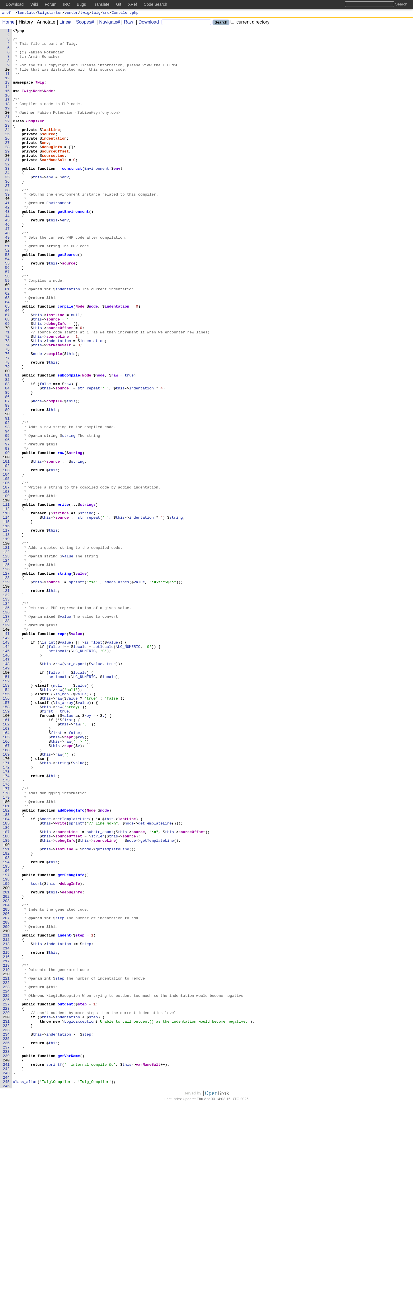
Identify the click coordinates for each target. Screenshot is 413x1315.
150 (6, 801)
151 (6, 806)
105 (6, 568)
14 (7, 98)
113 (6, 610)
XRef (132, 4)
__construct (70, 196)
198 (6, 1049)
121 (6, 651)
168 (6, 894)
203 (6, 1075)
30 (7, 181)
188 (6, 998)
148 (6, 791)
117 (6, 631)
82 (7, 450)
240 (6, 1266)
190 (6, 1008)
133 (6, 713)
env (45, 165)
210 (6, 1111)
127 (6, 682)
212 (6, 1122)
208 (6, 1101)
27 (7, 165)
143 (6, 765)
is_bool (63, 827)
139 (6, 744)
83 (7, 455)
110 (6, 594)
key (88, 853)
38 (7, 222)
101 (6, 548)
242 (6, 1277)
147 (6, 786)
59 (7, 331)
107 (6, 579)
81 (7, 444)
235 (6, 1240)
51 (7, 289)
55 (7, 310)
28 (7, 170)
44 (7, 253)
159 (6, 848)
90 (7, 491)
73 (7, 403)
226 (6, 1194)
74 (7, 408)
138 (6, 739)
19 (7, 124)
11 (7, 83)
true (129, 444)
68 (7, 377)
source (49, 155)
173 (6, 920)
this (37, 207)
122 (6, 656)
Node (37, 103)
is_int (49, 765)
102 (6, 553)
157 (6, 837)
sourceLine (53, 181)
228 (6, 1204)
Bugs (81, 4)
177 (6, 941)
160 (6, 853)
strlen (98, 998)
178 (6, 946)
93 (7, 506)
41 (7, 238)
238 (6, 1256)
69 (7, 382)
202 (6, 1070)
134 (6, 718)
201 (6, 1065)
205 (6, 1085)
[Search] (186, 23)
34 (7, 201)
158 (6, 842)
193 (6, 1023)
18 (7, 119)
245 (6, 1292)
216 (6, 1142)
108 (6, 584)
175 (6, 930)
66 (7, 367)
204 (6, 1080)
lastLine (51, 150)
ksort (36, 1054)
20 (7, 129)
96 (7, 522)
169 (6, 899)
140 (6, 749)
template (27, 13)
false (45, 455)
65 (7, 362)
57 (7, 320)
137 (6, 734)
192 (6, 1018)
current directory (250, 22)
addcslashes (117, 693)
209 (6, 1106)
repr (62, 755)
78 (7, 429)
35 (7, 207)
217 (6, 1147)
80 (7, 439)
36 (7, 212)
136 (6, 729)
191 (6, 1013)
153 (6, 817)
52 (7, 295)
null (75, 372)
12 (7, 88)
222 (6, 1173)
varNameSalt (54, 186)
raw (115, 444)
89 (7, 486)
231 (6, 1220)
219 (6, 1158)
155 (6, 827)
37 (7, 217)
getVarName (69, 1261)
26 (7, 160)
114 (6, 615)
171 (6, 910)
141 (6, 755)
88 (7, 481)
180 (6, 956)
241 (6, 1272)
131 (6, 703)
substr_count (100, 992)
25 (7, 155)
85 (7, 465)
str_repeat (89, 460)
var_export (76, 791)
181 (6, 961)
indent (64, 1116)
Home (8, 22)
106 (6, 574)
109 (6, 589)
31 (7, 186)
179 (6, 951)
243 (6, 1282)
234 (6, 1235)
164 (6, 873)
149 (6, 796)
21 (7, 134)
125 (6, 672)
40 (7, 232)
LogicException (80, 1220)
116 (6, 625)
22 (7, 139)
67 (7, 372)
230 (6, 1215)
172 (6, 915)
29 (7, 176)
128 (6, 687)
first (47, 848)
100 (6, 543)
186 (6, 987)
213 (6, 1127)
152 (6, 811)
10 (7, 77)
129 (6, 693)
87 (7, 475)
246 (6, 1297)
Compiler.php (125, 13)
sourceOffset (55, 176)
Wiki (34, 4)
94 (7, 512)
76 (7, 419)
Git (118, 4)
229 (6, 1209)
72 (7, 398)
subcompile (69, 444)
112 (6, 605)
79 (7, 434)
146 (6, 780)
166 (6, 884)
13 (7, 93)
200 (6, 1060)
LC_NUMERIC (129, 770)
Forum (50, 4)
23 (7, 145)
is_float (93, 765)
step (60, 1096)
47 (7, 269)
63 (7, 351)
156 (6, 832)
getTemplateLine (72, 977)
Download (147, 22)
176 (6, 936)
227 (6, 1199)
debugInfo (52, 170)
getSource (68, 300)
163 (6, 868)
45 (7, 258)
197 (6, 1044)
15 (7, 103)
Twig (39, 93)
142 (6, 760)
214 (6, 1132)
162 (6, 863)
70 (7, 388)
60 (7, 336)
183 (6, 972)
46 (7, 264)
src (106, 13)
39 (7, 227)
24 (7, 150)
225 (6, 1189)
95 (7, 517)
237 (6, 1251)
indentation (54, 160)
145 (6, 775)
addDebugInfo (71, 967)
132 (6, 708)
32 (7, 191)
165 (6, 879)
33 (7, 196)
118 (6, 636)
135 (6, 724)
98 (7, 532)
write (63, 600)
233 (6, 1230)
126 (6, 677)
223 (6, 1178)
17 (7, 114)
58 (7, 326)
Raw (126, 22)
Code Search (155, 4)
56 (7, 315)
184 (6, 977)
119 (6, 641)
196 (6, 1039)
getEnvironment (73, 248)
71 (7, 393)
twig (84, 13)
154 (6, 822)
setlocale (103, 770)
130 (6, 698)
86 (7, 470)
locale (80, 770)
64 (7, 357)
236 (6, 1246)
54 (7, 305)
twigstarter (50, 13)
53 (7, 300)
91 (7, 496)
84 (7, 460)
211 (6, 1116)
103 (6, 558)
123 (6, 662)
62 (7, 346)
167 (6, 889)
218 (6, 1153)
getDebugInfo (71, 1044)
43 (7, 248)
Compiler (35, 139)
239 (6, 1261)
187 (6, 992)
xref (6, 13)
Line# (63, 22)
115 (6, 620)
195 (6, 1034)
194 (6, 1029)
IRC (66, 4)
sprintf (77, 693)
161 (6, 858)
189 (6, 1003)
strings (88, 600)
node (93, 362)
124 (6, 667)
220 (6, 1163)
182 (6, 967)
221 (6, 1168)
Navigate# (107, 22)
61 (7, 341)
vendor (71, 13)
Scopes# (83, 22)
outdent (65, 1199)
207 (6, 1096)
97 (7, 527)
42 (7, 243)
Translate (101, 4)
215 (6, 1137)
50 (7, 284)
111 (6, 600)
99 (7, 537)
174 (6, 925)
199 (6, 1054)
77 (7, 424)
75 (7, 413)
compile (65, 362)
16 (7, 108)
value (67, 662)
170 (6, 904)
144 (6, 770)
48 (7, 274)
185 (6, 982)
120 (6, 646)
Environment (97, 196)
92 (7, 501)
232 (6, 1225)
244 (6, 1287)
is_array (64, 837)
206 (6, 1091)
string (69, 517)
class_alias (25, 1292)
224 (6, 1184)
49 (7, 279)
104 (6, 563)
